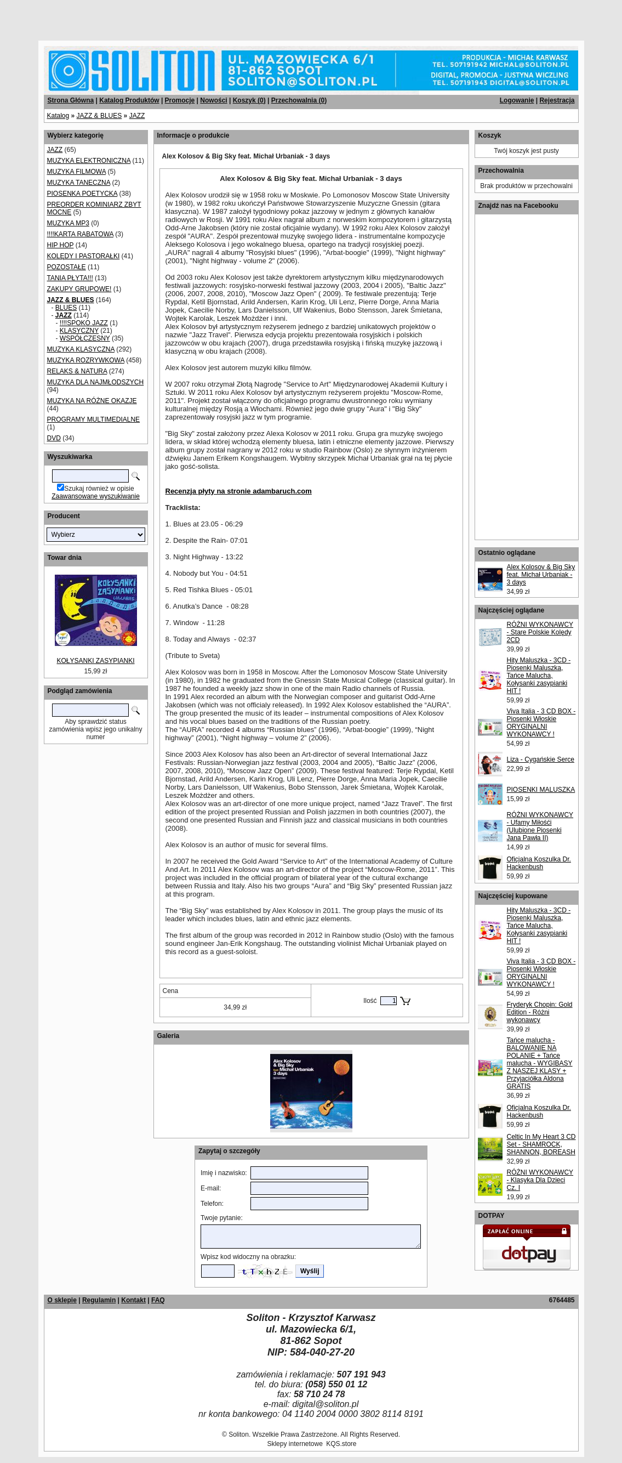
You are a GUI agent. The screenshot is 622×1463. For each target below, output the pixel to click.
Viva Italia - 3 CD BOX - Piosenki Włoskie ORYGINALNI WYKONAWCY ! (541, 722)
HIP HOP (60, 245)
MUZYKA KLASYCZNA (81, 349)
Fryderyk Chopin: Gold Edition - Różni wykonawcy (540, 1012)
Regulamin (99, 1300)
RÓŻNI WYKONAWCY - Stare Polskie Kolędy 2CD (540, 632)
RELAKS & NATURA (77, 371)
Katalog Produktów (129, 100)
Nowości (213, 100)
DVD (54, 438)
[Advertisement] (132, 16)
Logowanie (517, 100)
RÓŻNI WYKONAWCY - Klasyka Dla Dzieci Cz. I (540, 1180)
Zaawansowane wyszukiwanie (96, 496)
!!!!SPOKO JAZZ (84, 323)
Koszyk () (249, 100)
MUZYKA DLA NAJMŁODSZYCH (95, 382)
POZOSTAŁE (66, 267)
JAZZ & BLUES (99, 116)
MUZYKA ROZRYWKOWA (85, 360)
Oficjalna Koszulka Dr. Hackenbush (539, 863)
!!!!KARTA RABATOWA (80, 234)
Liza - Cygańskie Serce (540, 759)
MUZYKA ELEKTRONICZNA (89, 161)
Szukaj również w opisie (99, 488)
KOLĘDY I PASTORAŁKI (83, 256)
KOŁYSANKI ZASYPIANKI (95, 661)
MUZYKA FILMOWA (76, 171)
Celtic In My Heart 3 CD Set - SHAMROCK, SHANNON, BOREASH (541, 1144)
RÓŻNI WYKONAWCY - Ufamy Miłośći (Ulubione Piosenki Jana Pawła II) (540, 826)
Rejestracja (556, 100)
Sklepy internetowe (294, 1444)
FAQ (158, 1300)
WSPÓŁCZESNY (85, 338)
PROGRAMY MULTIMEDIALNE (93, 419)
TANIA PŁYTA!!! (70, 278)
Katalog (58, 116)
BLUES (66, 307)
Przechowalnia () (299, 100)
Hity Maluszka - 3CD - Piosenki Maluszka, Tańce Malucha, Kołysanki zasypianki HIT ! (539, 675)
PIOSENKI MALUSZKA (541, 789)
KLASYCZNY (79, 330)
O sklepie (62, 1300)
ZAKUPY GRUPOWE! (79, 289)
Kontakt (133, 1300)
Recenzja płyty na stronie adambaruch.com (239, 491)
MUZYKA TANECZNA (79, 182)
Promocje (180, 100)
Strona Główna (71, 100)
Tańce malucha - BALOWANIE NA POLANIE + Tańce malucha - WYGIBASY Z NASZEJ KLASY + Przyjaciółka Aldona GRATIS (540, 1063)
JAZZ (137, 116)
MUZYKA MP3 (68, 223)
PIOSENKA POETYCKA (82, 193)
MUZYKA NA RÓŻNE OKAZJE (92, 401)
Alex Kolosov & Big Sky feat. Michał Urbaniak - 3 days (541, 574)
